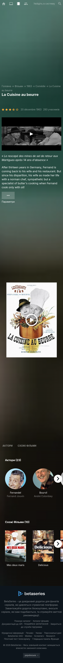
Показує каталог (22, 621)
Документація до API (12, 624)
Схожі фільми (27, 445)
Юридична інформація (13, 633)
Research (50, 636)
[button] (15, 486)
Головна (6, 86)
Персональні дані (52, 633)
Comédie (40, 86)
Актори (8, 445)
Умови (39, 633)
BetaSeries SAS (15, 636)
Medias (28, 636)
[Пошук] (60, 3)
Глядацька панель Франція (45, 639)
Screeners (39, 636)
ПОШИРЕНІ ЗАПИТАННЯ (36, 624)
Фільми (19, 86)
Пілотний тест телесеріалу (17, 639)
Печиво (29, 633)
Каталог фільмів (41, 621)
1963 (29, 86)
